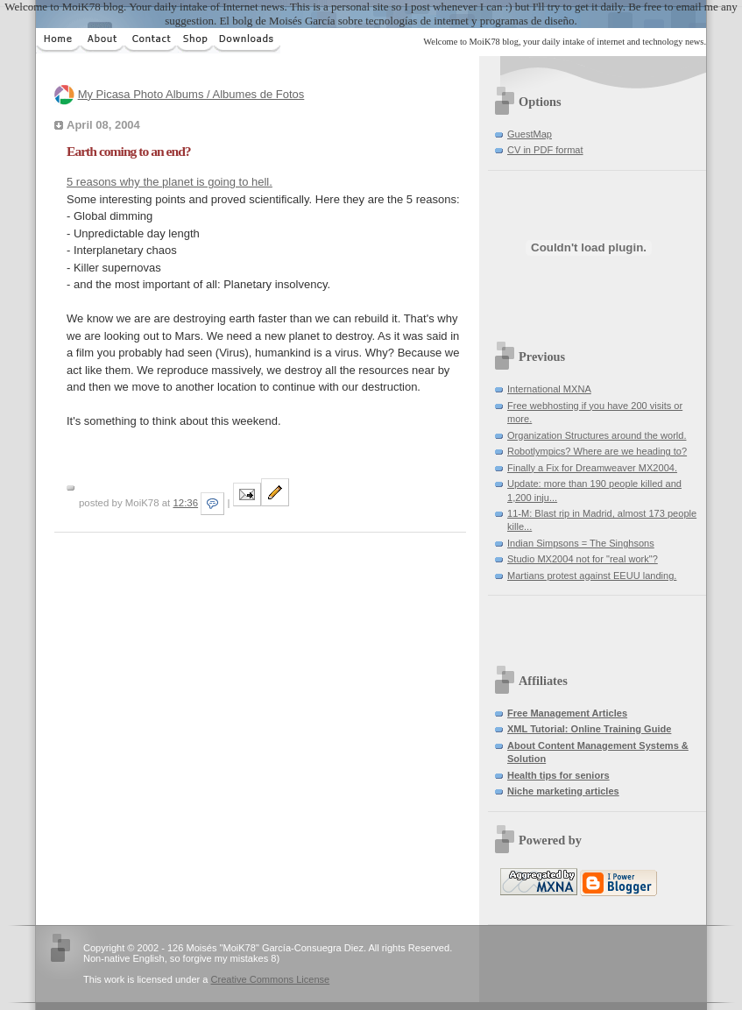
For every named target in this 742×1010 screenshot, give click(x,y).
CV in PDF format (545, 150)
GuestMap (529, 134)
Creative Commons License (270, 979)
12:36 (185, 503)
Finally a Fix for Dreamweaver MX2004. (592, 468)
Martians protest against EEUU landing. (591, 575)
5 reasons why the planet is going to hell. (169, 181)
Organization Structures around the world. (596, 435)
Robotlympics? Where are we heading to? (597, 451)
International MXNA (549, 389)
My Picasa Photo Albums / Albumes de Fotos (191, 94)
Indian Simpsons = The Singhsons (580, 543)
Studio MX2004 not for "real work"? (582, 559)
